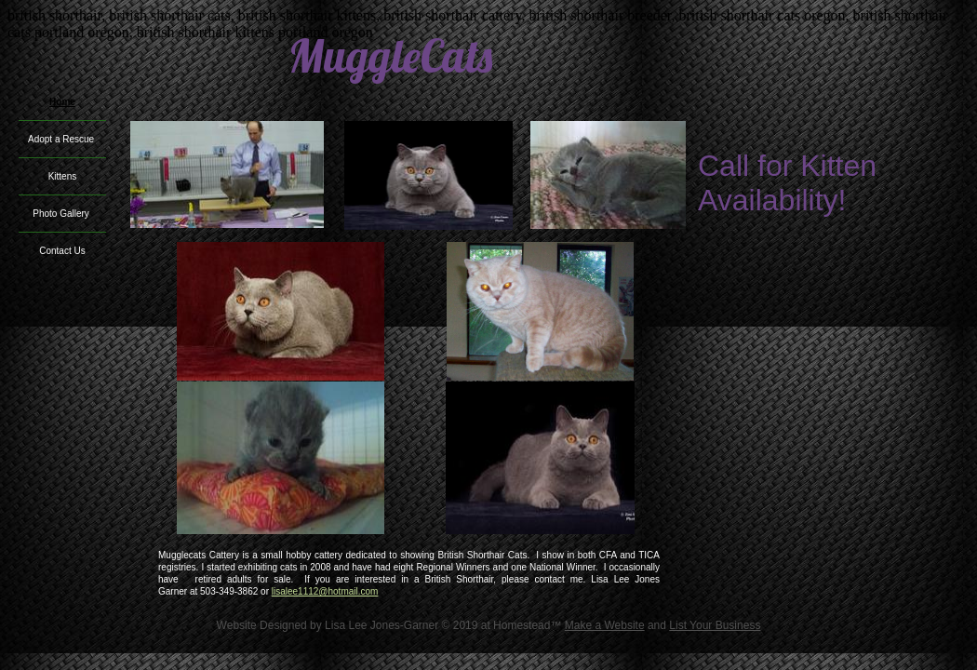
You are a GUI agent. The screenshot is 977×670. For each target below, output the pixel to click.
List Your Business (714, 625)
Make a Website (605, 625)
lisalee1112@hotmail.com (325, 591)
